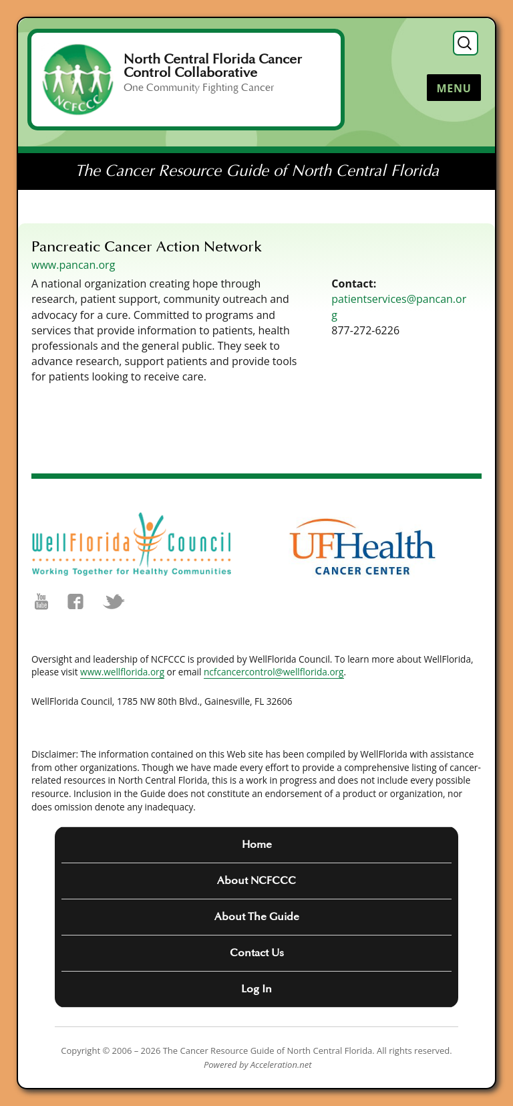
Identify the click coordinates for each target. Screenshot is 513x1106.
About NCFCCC (256, 880)
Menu (453, 88)
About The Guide (256, 916)
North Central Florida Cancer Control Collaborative (213, 66)
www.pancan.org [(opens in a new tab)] (73, 264)
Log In (256, 989)
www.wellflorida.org (122, 671)
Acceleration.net (281, 1065)
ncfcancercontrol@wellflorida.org (274, 671)
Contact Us (257, 953)
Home (257, 844)
